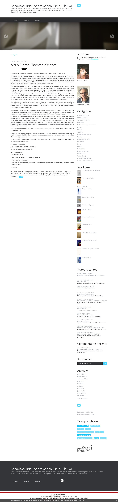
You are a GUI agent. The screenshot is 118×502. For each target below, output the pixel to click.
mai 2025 (80, 383)
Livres (79, 144)
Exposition (80, 141)
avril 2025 (80, 386)
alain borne (99, 432)
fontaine (43, 175)
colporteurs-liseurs (58, 175)
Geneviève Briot (82, 118)
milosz (51, 173)
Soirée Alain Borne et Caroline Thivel (88, 334)
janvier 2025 (81, 391)
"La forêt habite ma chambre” (86, 288)
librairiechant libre (34, 173)
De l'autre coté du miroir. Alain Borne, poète (90, 328)
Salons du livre (81, 153)
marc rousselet (23, 173)
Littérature (53, 172)
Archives (26, 20)
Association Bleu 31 (83, 120)
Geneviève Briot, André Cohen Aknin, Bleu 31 (41, 5)
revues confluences (35, 175)
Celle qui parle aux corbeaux (93, 349)
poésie (96, 438)
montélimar (44, 173)
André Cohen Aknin (83, 115)
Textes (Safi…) (81, 156)
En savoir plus (80, 500)
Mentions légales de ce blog (48, 498)
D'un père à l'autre (83, 321)
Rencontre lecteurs (83, 151)
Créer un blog (56, 494)
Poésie (60, 172)
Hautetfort (63, 494)
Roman (88, 429)
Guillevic (80, 429)
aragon (26, 175)
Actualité (35, 172)
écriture (103, 438)
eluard (58, 173)
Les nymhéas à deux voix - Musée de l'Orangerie (92, 301)
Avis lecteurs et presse (84, 134)
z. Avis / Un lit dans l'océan (85, 161)
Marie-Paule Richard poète (85, 294)
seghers (49, 175)
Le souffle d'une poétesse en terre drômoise (91, 275)
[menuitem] (16, 20)
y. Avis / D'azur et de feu (84, 158)
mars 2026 (80, 374)
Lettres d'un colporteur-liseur (86, 125)
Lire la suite (94, 59)
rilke (54, 173)
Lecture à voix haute (83, 139)
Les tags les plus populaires (71, 496)
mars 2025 (80, 388)
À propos (37, 20)
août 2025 (80, 381)
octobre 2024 (81, 393)
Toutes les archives (82, 398)
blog (86, 498)
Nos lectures (81, 149)
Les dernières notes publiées (59, 496)
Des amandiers (81, 308)
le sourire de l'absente (85, 438)
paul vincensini (94, 426)
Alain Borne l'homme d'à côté (34, 64)
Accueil (16, 20)
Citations (41, 172)
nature (79, 146)
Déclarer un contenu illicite (36, 498)
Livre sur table (81, 281)
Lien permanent (17, 172)
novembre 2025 (82, 376)
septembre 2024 (82, 395)
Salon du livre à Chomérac (85, 315)
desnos (63, 173)
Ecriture (47, 172)
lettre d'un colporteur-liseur (85, 432)
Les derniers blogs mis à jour (47, 496)
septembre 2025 (82, 379)
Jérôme (79, 349)
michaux (20, 175)
